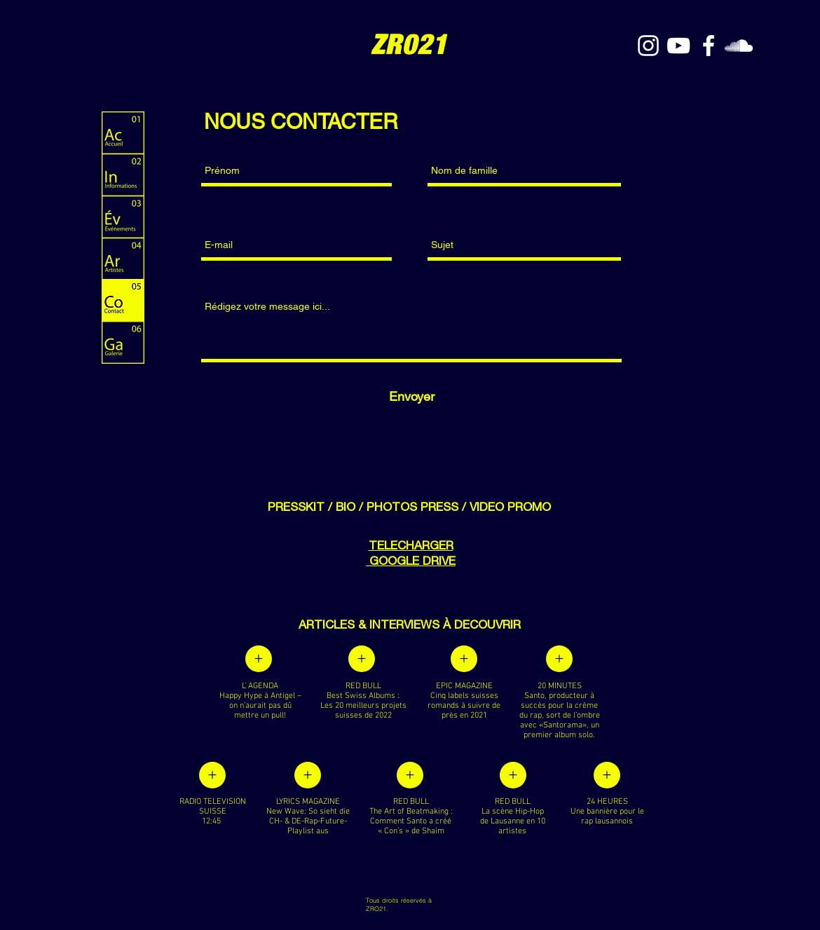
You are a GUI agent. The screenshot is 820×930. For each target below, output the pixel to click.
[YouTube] (678, 46)
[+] (258, 658)
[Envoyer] (411, 396)
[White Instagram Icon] (648, 46)
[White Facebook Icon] (709, 46)
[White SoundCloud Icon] (739, 46)
